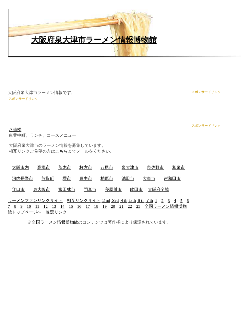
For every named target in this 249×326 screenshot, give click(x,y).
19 (104, 206)
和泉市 (178, 167)
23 (138, 206)
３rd (115, 200)
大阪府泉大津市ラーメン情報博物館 (94, 40)
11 (37, 206)
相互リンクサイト (84, 200)
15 (71, 206)
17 (88, 206)
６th (140, 200)
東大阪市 (41, 189)
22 (130, 206)
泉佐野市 (155, 167)
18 (96, 206)
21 (121, 206)
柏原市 (107, 178)
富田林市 (66, 189)
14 (62, 206)
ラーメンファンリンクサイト (35, 200)
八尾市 (107, 167)
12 (45, 206)
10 (29, 206)
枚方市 (85, 167)
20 (113, 206)
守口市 (18, 189)
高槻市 (43, 167)
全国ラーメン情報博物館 (55, 222)
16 (79, 206)
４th (123, 200)
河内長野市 (22, 178)
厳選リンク (56, 212)
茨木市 (64, 167)
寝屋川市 (113, 189)
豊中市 (85, 178)
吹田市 (136, 189)
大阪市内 (20, 167)
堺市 (67, 178)
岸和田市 (172, 178)
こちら (61, 151)
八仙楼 (15, 129)
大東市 (149, 178)
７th (149, 200)
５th (132, 200)
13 (54, 206)
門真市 (90, 189)
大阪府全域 (158, 189)
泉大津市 (130, 167)
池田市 (128, 178)
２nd (105, 200)
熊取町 (48, 178)
